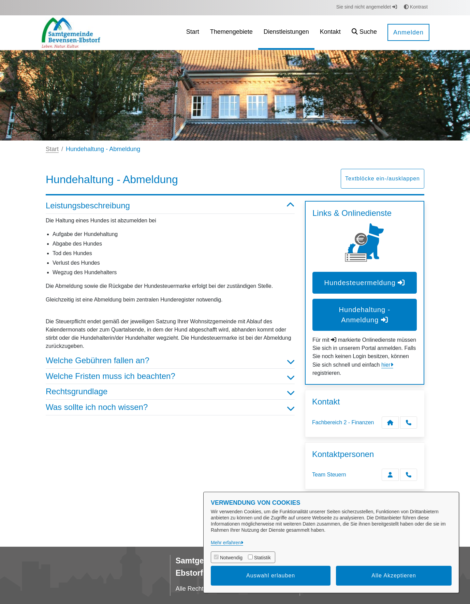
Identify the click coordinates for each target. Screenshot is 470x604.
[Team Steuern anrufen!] (408, 475)
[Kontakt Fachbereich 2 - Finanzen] (390, 422)
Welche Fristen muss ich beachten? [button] (170, 376)
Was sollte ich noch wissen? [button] (170, 407)
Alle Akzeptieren (393, 575)
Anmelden (408, 32)
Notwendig (231, 557)
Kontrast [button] (416, 7)
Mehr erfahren (226, 542)
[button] (364, 32)
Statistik (262, 557)
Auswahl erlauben (270, 575)
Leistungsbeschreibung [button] (170, 206)
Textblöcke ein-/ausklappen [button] (382, 178)
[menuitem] (193, 32)
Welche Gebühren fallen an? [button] (170, 361)
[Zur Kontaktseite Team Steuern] (390, 475)
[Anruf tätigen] (408, 422)
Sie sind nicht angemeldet (366, 7)
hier (386, 365)
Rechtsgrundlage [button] (170, 392)
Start (52, 149)
